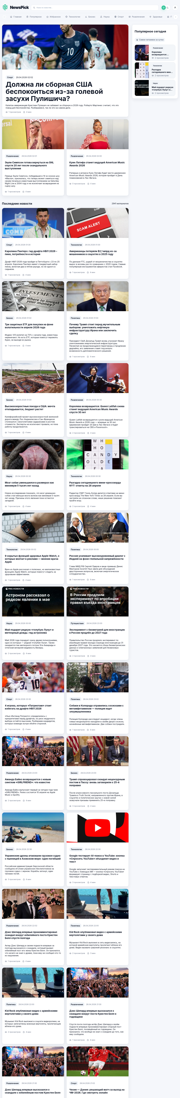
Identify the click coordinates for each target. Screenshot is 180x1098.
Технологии (76, 245)
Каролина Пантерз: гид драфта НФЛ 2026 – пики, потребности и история (31, 253)
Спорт (10, 77)
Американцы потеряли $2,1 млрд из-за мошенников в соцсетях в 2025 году (93, 253)
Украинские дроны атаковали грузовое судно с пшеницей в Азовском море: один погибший (33, 857)
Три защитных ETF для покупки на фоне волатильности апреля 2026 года (29, 326)
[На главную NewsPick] (15, 7)
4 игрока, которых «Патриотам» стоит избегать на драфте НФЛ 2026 (28, 707)
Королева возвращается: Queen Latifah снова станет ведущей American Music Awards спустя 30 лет (96, 409)
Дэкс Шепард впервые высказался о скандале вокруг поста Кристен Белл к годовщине (92, 1013)
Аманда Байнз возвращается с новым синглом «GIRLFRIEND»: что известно (28, 781)
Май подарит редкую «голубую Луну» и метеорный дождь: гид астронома (29, 631)
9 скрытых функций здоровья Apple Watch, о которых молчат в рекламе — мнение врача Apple (32, 558)
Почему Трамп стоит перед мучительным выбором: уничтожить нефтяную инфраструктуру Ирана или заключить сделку (94, 329)
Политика (75, 318)
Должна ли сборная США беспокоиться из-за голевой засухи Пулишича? (54, 91)
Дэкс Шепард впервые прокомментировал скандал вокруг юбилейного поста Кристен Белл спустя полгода (31, 934)
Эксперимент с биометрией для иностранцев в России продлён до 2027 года (97, 631)
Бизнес (9, 318)
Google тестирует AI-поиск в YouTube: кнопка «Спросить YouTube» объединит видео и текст (97, 858)
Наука (9, 476)
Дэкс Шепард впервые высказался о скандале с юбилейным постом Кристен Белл (32, 1091)
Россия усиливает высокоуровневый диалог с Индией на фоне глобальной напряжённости (97, 557)
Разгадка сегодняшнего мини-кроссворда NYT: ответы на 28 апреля (95, 484)
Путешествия (77, 623)
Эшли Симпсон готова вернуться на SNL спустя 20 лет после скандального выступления (29, 165)
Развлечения (12, 156)
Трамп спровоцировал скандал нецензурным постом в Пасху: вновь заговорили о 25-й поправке (97, 782)
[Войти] (175, 7)
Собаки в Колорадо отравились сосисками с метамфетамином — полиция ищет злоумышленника (96, 708)
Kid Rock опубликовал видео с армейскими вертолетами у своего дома (95, 933)
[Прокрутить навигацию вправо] (175, 17)
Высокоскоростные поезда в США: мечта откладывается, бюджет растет (30, 408)
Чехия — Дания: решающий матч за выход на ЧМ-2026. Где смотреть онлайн (97, 1091)
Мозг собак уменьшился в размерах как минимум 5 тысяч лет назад (29, 484)
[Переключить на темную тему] (166, 7)
